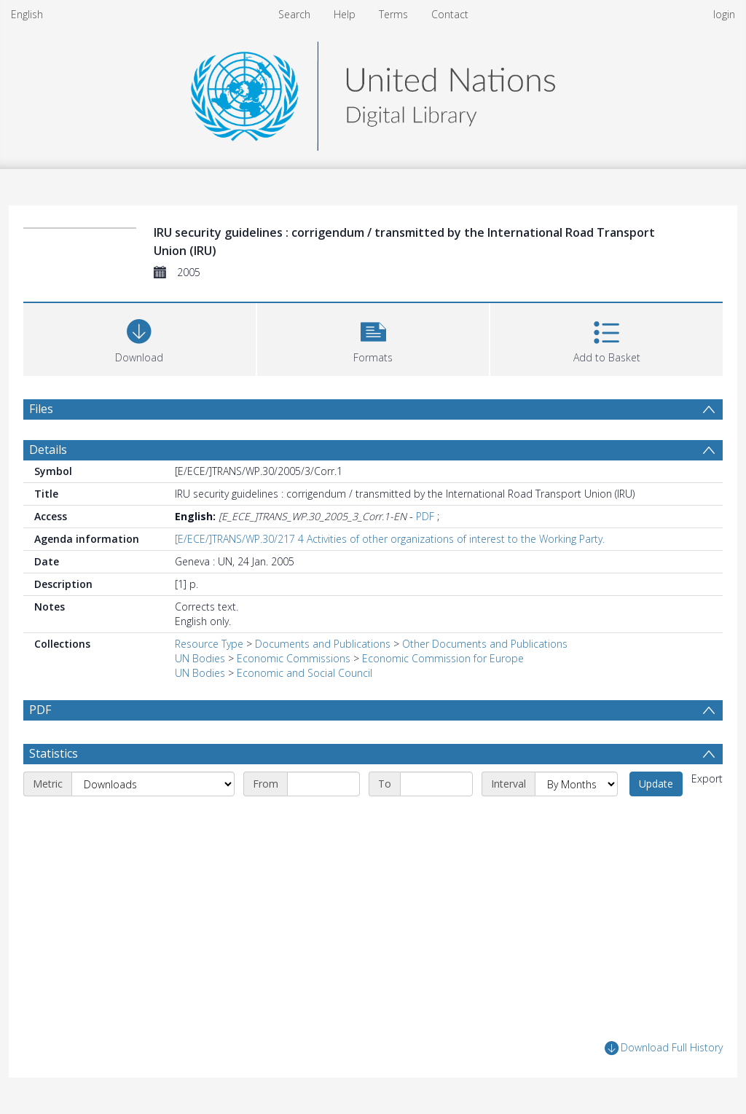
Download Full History (664, 1048)
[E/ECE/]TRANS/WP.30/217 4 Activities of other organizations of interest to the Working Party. (390, 539)
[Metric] (153, 784)
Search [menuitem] (294, 14)
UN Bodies (200, 658)
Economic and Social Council (304, 673)
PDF (425, 516)
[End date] (436, 784)
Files (41, 409)
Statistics (53, 753)
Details (48, 450)
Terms (393, 14)
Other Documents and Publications (485, 644)
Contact (449, 14)
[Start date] (323, 784)
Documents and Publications (322, 644)
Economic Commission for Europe (443, 658)
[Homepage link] (373, 92)
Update (656, 784)
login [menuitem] (724, 14)
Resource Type (209, 644)
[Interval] (576, 784)
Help (345, 14)
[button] (373, 337)
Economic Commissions (293, 658)
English (27, 14)
